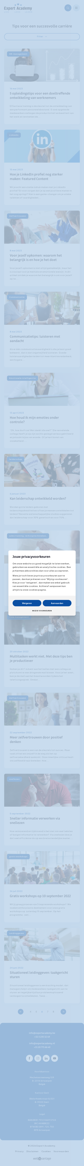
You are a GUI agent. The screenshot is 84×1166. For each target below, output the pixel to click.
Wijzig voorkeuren (42, 610)
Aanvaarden (57, 603)
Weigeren (27, 603)
